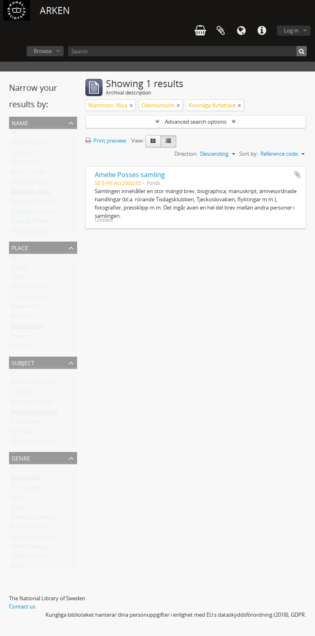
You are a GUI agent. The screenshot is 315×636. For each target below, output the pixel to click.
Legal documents (31, 558)
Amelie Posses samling (130, 174)
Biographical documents (40, 538)
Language (241, 31)
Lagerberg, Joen (29, 143)
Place (19, 247)
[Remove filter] (131, 105)
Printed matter (29, 528)
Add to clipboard (297, 175)
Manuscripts (26, 479)
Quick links (261, 31)
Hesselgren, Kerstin (34, 203)
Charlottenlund (29, 298)
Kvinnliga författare (34, 413)
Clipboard (220, 31)
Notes (18, 508)
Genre (20, 457)
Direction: (186, 153)
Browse (43, 51)
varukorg (200, 31)
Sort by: (248, 153)
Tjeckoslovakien (30, 288)
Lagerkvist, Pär (28, 153)
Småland (21, 347)
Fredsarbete (25, 423)
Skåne (18, 278)
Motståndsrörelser (33, 443)
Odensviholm (27, 328)
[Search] (187, 51)
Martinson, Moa (30, 193)
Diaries (19, 567)
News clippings (29, 548)
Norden (20, 337)
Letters (19, 498)
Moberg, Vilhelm (30, 222)
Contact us (22, 606)
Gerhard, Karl (27, 163)
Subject (22, 362)
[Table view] (168, 141)
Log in (291, 30)
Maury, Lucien (28, 173)
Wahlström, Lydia (32, 213)
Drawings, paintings (34, 518)
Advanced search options (196, 121)
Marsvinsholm (28, 308)
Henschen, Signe (31, 232)
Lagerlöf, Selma (29, 183)
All (13, 134)
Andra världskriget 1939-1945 (46, 383)
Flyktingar (23, 433)
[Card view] (153, 141)
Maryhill (20, 318)
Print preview (105, 140)
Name (19, 122)
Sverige (19, 268)
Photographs (27, 489)
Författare (23, 393)
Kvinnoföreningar (32, 403)
